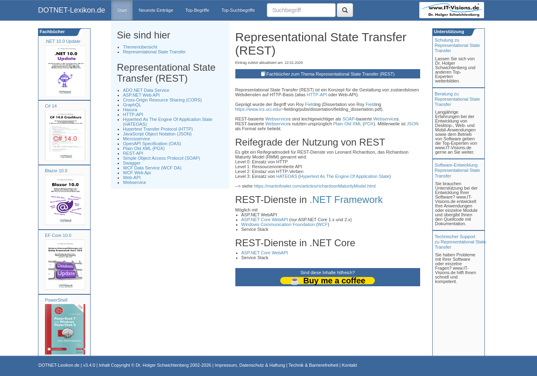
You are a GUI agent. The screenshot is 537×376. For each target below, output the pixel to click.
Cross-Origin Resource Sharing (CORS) (162, 99)
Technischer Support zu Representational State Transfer (460, 241)
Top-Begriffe (197, 10)
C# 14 (51, 106)
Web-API (132, 177)
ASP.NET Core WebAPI (264, 219)
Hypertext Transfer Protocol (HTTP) (158, 129)
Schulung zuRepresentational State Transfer (457, 45)
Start (122, 10)
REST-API (133, 153)
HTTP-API (133, 114)
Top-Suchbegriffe (238, 10)
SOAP (348, 118)
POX (369, 123)
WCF (322, 224)
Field (310, 104)
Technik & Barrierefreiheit (313, 365)
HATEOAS (286, 176)
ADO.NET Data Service (146, 90)
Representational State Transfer (154, 51)
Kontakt (349, 365)
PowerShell (56, 300)
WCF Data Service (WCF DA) (152, 167)
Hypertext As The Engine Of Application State (344, 176)
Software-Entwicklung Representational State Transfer (457, 170)
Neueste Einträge (156, 10)
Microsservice (136, 138)
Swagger (131, 163)
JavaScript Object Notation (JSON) (157, 133)
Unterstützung (448, 31)
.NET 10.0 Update (62, 41)
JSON (413, 123)
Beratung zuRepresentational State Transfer (457, 99)
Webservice (134, 182)
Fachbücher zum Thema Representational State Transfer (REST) (330, 74)
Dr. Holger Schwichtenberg (162, 365)
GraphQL (132, 104)
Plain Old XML (347, 123)
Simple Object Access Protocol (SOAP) (161, 158)
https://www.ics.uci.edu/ (258, 109)
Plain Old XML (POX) (144, 148)
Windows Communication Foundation (278, 224)
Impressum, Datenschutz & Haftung (250, 365)
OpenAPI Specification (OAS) (152, 143)
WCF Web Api (137, 172)
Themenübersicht (140, 46)
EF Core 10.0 (58, 235)
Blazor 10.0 (56, 170)
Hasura (130, 109)
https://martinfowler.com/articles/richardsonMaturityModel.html (315, 186)
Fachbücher (51, 31)
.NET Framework (346, 199)
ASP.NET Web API (141, 95)
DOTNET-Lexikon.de (71, 10)
